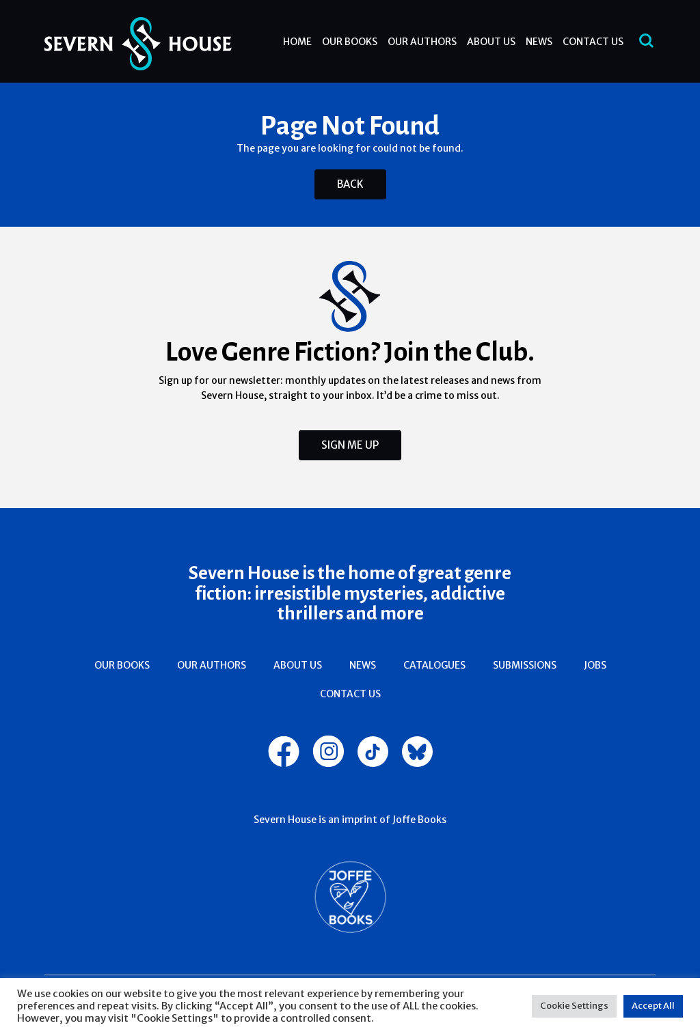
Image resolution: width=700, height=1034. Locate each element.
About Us (491, 42)
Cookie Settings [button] (574, 1005)
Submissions (524, 665)
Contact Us (593, 42)
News (539, 42)
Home (297, 42)
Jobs (595, 665)
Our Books (349, 42)
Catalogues (434, 665)
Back (350, 184)
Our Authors (422, 42)
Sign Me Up (350, 444)
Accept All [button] (653, 1005)
